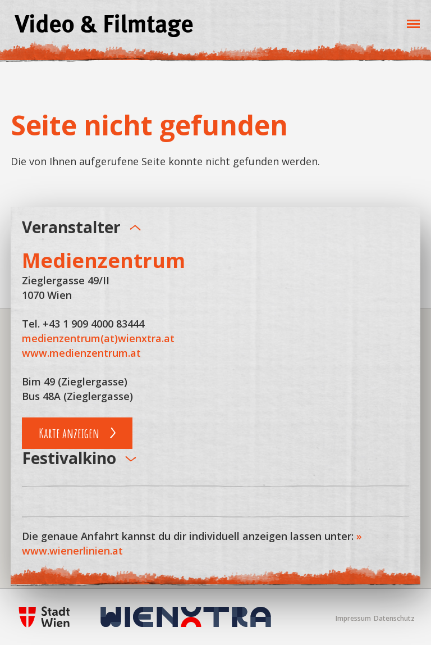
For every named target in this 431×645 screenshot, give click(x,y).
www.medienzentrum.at (81, 353)
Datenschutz (394, 618)
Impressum (353, 618)
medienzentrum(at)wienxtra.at (98, 338)
